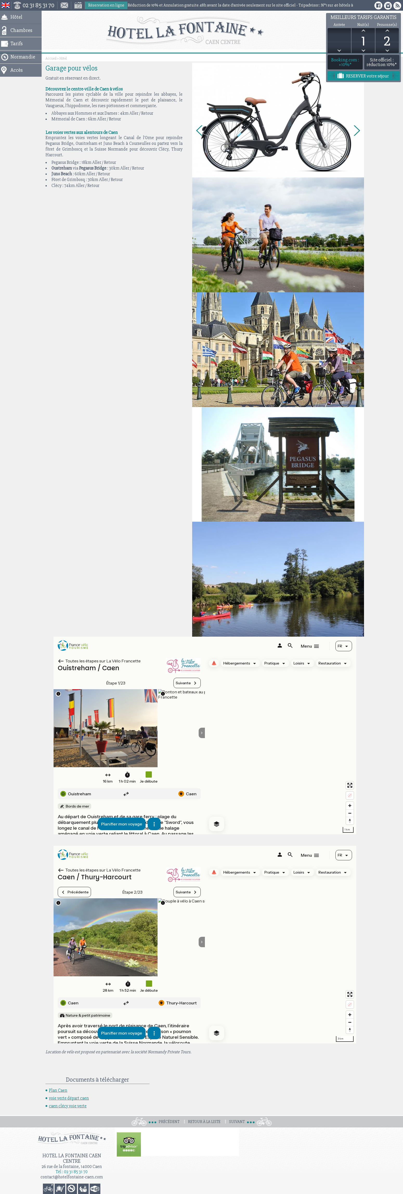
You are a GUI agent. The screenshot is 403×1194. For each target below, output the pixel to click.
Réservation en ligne (106, 5)
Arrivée (339, 25)
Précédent (169, 1121)
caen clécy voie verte (68, 1106)
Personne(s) (387, 25)
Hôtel (63, 58)
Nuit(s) (363, 25)
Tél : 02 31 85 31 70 (72, 1171)
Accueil (51, 58)
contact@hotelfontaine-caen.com (72, 1177)
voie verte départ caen (69, 1098)
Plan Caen (58, 1090)
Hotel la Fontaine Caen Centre (71, 1158)
